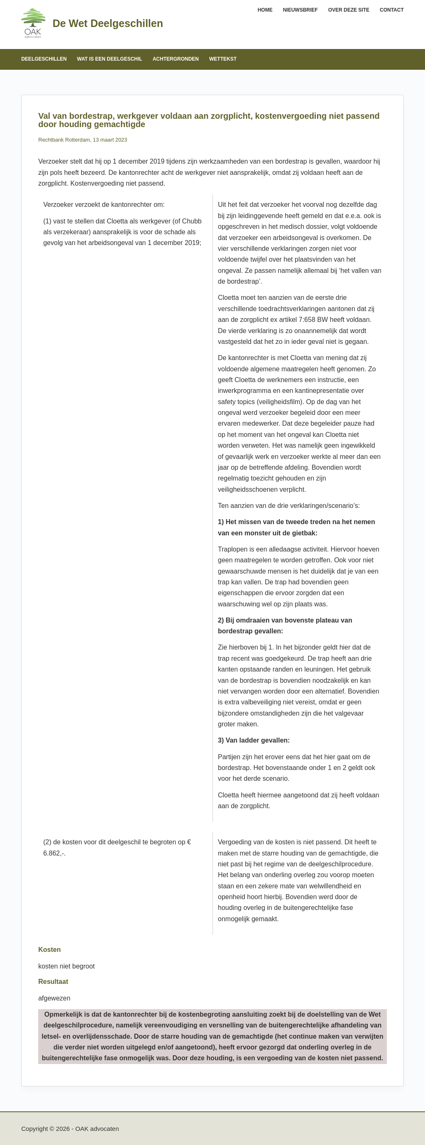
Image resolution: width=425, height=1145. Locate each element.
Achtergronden (176, 59)
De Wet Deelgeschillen (108, 23)
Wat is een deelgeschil (109, 59)
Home (265, 10)
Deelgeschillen (43, 59)
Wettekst (223, 59)
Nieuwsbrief (300, 10)
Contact (392, 10)
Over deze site (348, 10)
